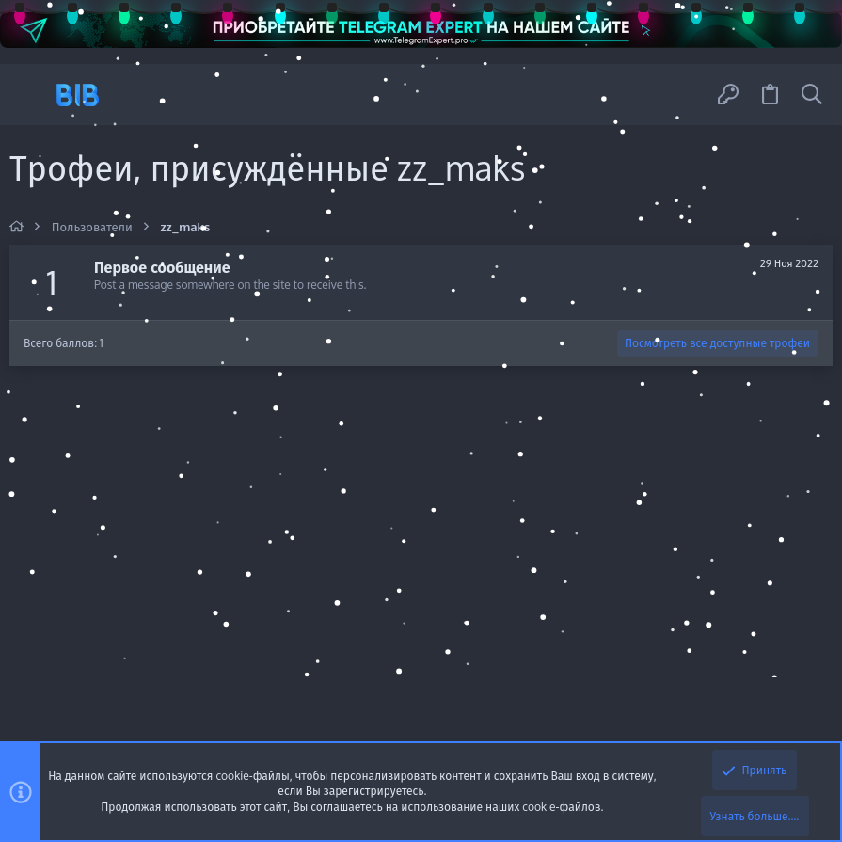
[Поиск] (812, 95)
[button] (30, 94)
